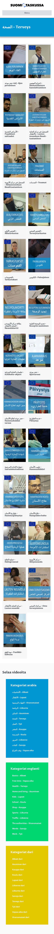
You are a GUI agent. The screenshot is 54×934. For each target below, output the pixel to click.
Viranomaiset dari (20, 917)
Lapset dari (17, 880)
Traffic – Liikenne (20, 818)
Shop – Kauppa (19, 807)
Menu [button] (27, 13)
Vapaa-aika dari (19, 912)
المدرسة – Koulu (19, 734)
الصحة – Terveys (19, 718)
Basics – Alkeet (19, 775)
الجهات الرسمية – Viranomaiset (25, 702)
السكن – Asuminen (20, 713)
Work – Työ (17, 834)
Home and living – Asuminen (25, 791)
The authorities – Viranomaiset (26, 823)
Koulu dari (17, 875)
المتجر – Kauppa (19, 729)
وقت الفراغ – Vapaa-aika (23, 750)
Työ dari (16, 906)
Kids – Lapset (18, 796)
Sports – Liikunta (20, 812)
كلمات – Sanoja (19, 745)
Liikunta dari (18, 890)
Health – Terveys (20, 786)
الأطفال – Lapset (19, 697)
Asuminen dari (19, 864)
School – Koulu (19, 802)
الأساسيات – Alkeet (20, 692)
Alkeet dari (17, 859)
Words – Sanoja (19, 828)
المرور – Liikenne (19, 740)
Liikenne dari (18, 885)
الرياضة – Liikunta (20, 708)
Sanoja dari (17, 896)
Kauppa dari (18, 869)
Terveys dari (18, 901)
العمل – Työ (17, 724)
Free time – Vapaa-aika (23, 781)
